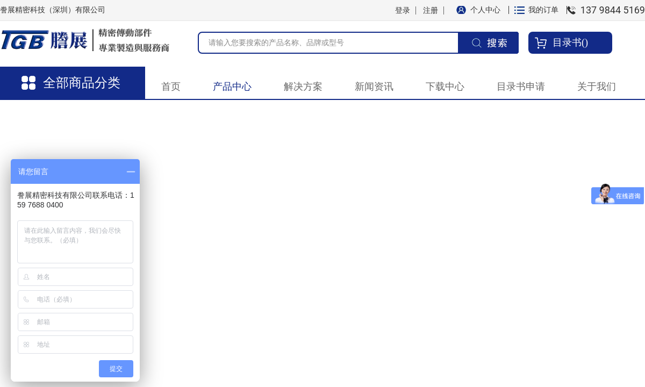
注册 (430, 10)
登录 (402, 10)
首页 (171, 86)
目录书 (567, 42)
